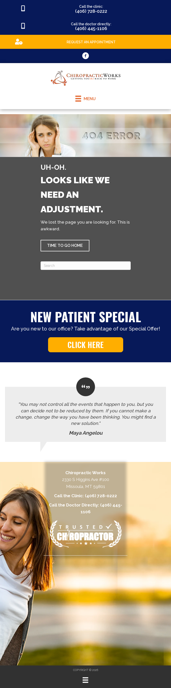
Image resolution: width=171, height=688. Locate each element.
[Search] (86, 265)
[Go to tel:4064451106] (85, 26)
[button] (65, 245)
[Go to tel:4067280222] (85, 8)
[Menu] (85, 680)
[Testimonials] (85, 409)
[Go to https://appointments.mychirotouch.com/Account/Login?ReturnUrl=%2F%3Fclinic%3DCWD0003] (85, 41)
